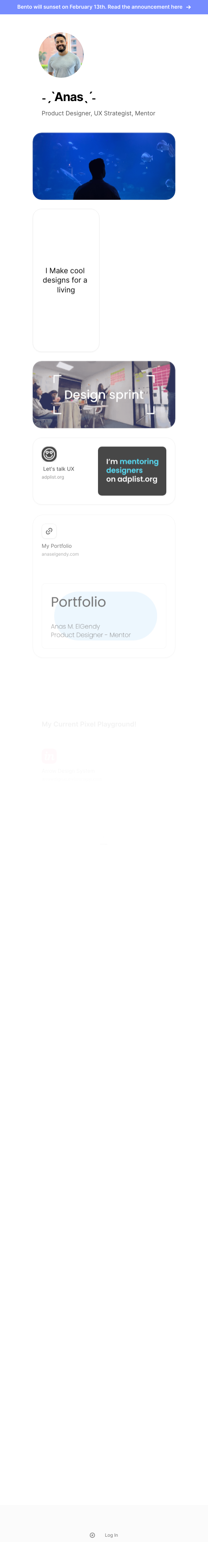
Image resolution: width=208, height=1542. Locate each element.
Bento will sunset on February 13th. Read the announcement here (104, 7)
